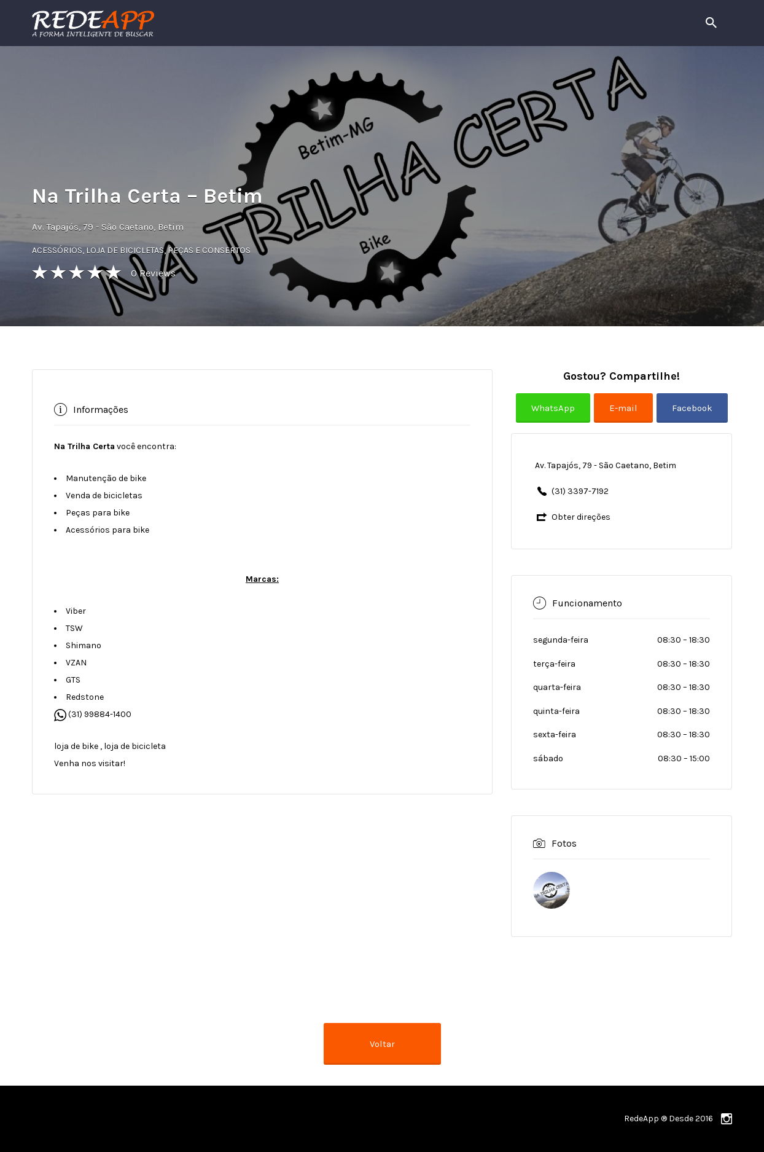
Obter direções (581, 517)
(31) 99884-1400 (92, 714)
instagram (726, 1118)
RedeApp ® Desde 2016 (668, 1118)
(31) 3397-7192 (580, 491)
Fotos (564, 842)
